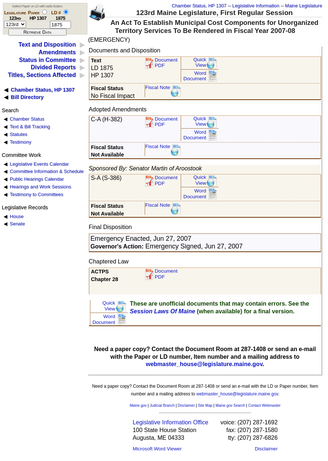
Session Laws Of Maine (162, 311)
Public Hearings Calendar (37, 179)
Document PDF (166, 63)
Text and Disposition (47, 44)
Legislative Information (255, 5)
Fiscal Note (157, 87)
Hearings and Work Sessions (40, 186)
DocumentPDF (166, 122)
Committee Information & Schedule (47, 171)
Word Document (194, 76)
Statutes (19, 134)
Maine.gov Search (230, 405)
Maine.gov (138, 405)
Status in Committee (47, 60)
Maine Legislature (303, 5)
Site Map (205, 405)
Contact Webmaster (264, 405)
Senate (17, 223)
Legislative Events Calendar (39, 164)
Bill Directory (27, 97)
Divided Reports (53, 67)
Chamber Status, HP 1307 (199, 5)
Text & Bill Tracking (30, 126)
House (17, 216)
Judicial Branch (162, 405)
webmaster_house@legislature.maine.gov (204, 364)
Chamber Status (27, 119)
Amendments (57, 52)
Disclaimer (186, 405)
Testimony (20, 142)
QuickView (200, 62)
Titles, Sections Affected (42, 75)
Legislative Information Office (170, 422)
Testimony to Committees (36, 194)
